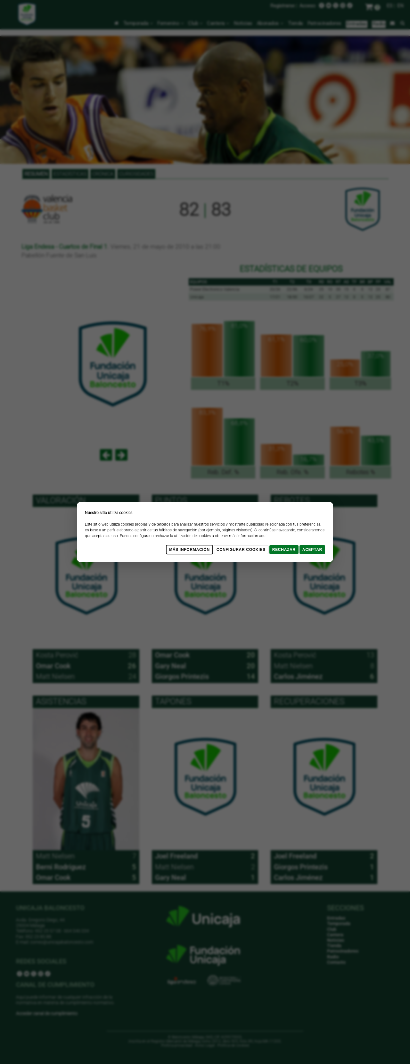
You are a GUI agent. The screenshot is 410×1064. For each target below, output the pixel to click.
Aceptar (312, 549)
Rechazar (284, 549)
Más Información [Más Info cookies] (189, 549)
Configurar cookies (241, 549)
